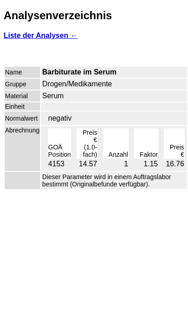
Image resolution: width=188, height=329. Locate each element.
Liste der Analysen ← (41, 35)
